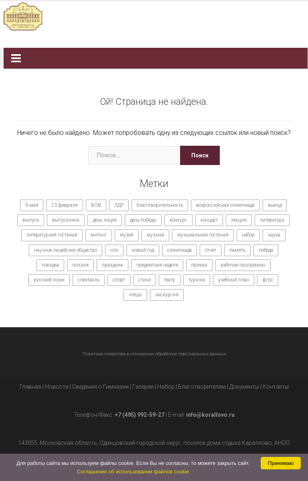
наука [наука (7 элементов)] (274, 235)
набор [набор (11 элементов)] (248, 235)
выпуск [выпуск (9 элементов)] (30, 220)
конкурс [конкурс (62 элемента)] (178, 220)
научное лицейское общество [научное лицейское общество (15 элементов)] (65, 250)
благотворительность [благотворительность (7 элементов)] (160, 205)
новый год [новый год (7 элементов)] (143, 250)
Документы (244, 386)
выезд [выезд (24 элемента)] (275, 205)
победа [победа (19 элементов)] (266, 250)
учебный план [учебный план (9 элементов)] (233, 280)
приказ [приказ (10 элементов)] (199, 265)
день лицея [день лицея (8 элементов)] (105, 220)
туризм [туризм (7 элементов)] (196, 280)
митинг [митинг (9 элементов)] (99, 235)
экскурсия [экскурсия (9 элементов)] (166, 295)
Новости (57, 386)
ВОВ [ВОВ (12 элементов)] (96, 205)
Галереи (143, 386)
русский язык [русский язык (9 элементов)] (49, 280)
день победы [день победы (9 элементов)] (143, 220)
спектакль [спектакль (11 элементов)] (88, 280)
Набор (165, 386)
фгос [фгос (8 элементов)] (267, 280)
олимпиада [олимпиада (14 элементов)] (179, 250)
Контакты (276, 386)
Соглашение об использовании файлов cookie (133, 472)
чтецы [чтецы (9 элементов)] (135, 295)
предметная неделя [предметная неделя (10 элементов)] (157, 265)
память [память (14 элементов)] (237, 250)
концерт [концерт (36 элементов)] (209, 220)
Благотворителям (202, 386)
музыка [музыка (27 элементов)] (155, 235)
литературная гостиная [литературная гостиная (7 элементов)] (51, 235)
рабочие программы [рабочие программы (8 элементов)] (243, 265)
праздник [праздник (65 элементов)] (112, 265)
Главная (30, 386)
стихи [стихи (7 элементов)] (144, 280)
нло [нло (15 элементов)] (114, 250)
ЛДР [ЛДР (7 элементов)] (119, 205)
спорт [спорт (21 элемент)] (119, 280)
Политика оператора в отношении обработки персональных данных (154, 354)
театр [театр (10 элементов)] (169, 280)
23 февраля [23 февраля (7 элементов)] (64, 205)
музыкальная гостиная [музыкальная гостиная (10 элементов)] (203, 235)
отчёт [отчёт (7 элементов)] (210, 250)
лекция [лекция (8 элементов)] (239, 220)
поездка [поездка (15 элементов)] (50, 265)
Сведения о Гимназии (100, 386)
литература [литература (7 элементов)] (272, 220)
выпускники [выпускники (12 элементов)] (65, 220)
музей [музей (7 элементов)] (127, 235)
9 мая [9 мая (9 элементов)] (31, 205)
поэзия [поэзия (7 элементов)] (80, 265)
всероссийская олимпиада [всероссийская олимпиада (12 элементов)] (225, 205)
